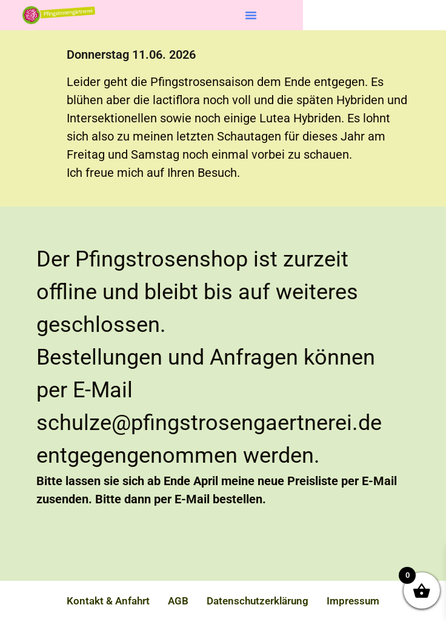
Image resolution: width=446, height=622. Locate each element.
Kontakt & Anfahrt (108, 601)
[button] (251, 15)
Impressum (353, 601)
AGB (178, 601)
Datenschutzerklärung (257, 601)
